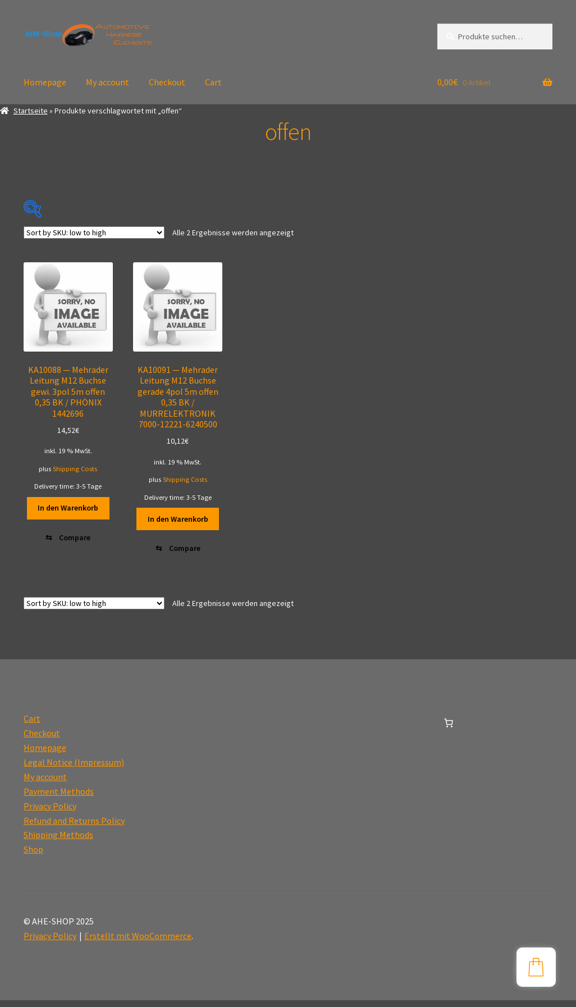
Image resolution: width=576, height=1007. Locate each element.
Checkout (167, 82)
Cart (213, 82)
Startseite (30, 111)
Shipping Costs (75, 468)
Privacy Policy (50, 812)
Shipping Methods (58, 841)
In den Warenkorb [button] (68, 508)
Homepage (45, 82)
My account (107, 82)
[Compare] (68, 540)
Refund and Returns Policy (74, 826)
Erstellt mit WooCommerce (137, 942)
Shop (33, 856)
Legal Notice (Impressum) (74, 768)
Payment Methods (59, 798)
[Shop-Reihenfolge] (94, 232)
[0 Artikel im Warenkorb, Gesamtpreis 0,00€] (448, 729)
